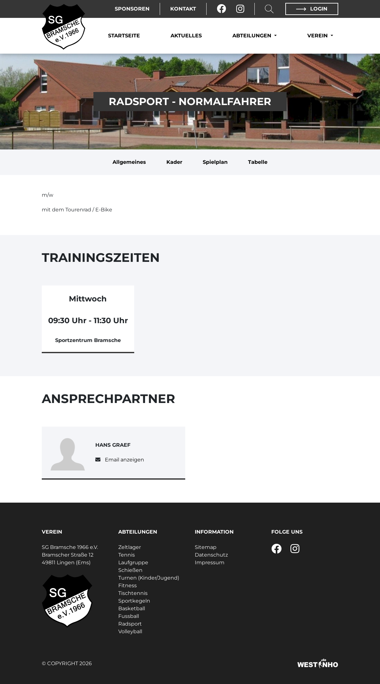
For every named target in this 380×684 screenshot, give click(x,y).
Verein (318, 36)
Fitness (127, 585)
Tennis (126, 555)
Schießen (130, 570)
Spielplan (215, 162)
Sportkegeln (134, 601)
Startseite (124, 36)
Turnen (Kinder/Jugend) (148, 578)
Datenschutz (211, 555)
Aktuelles (186, 36)
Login (311, 9)
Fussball (128, 616)
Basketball (131, 608)
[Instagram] (240, 9)
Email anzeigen (124, 460)
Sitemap (205, 547)
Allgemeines (129, 162)
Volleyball (130, 631)
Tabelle (257, 162)
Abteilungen (252, 36)
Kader (174, 162)
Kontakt (183, 9)
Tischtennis (133, 593)
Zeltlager (129, 547)
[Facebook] (221, 9)
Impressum (209, 562)
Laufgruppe (133, 562)
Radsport (130, 624)
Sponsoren (132, 9)
